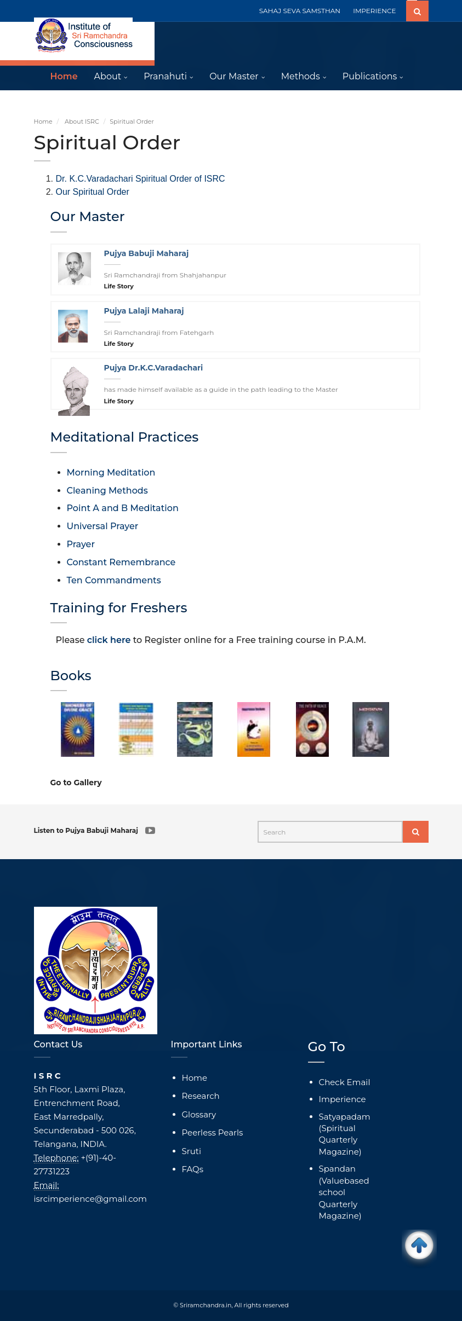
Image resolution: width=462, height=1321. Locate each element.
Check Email (344, 1082)
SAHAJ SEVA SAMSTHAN (299, 11)
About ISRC (82, 121)
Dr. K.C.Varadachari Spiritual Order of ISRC (140, 178)
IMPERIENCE (374, 11)
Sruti (191, 1151)
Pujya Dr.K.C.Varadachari (153, 368)
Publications (370, 76)
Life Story (119, 286)
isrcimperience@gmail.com (90, 1198)
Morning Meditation (111, 472)
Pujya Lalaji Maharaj (144, 311)
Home (64, 76)
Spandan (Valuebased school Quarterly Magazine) (344, 1192)
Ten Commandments (114, 580)
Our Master (234, 76)
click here (109, 640)
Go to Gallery (76, 782)
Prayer (81, 544)
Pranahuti (165, 76)
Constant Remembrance (121, 562)
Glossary (199, 1114)
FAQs (193, 1169)
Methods (300, 76)
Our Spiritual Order (92, 191)
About (108, 76)
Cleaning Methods (107, 490)
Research (201, 1096)
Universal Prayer (103, 526)
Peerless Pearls (212, 1132)
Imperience (342, 1099)
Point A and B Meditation (123, 508)
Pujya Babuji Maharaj (146, 253)
